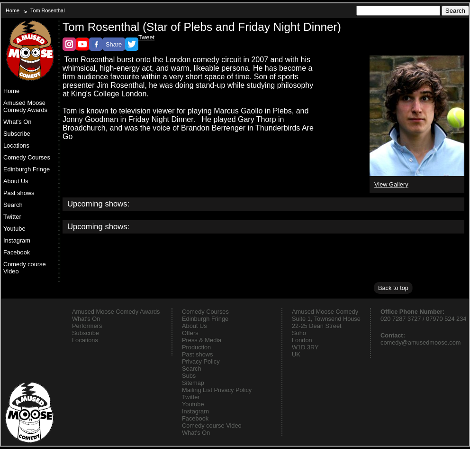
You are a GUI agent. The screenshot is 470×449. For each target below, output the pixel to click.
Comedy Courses (26, 157)
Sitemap (193, 382)
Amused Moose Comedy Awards (25, 106)
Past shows (18, 192)
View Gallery (391, 184)
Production (196, 347)
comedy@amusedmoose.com (420, 342)
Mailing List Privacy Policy (217, 389)
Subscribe (16, 133)
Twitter (12, 216)
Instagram (16, 240)
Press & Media (201, 340)
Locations (16, 145)
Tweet (146, 37)
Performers (87, 325)
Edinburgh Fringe (26, 169)
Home (12, 10)
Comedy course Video (24, 268)
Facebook (16, 252)
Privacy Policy (201, 361)
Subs (189, 375)
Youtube (14, 228)
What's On (17, 121)
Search (13, 204)
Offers (190, 333)
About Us (15, 181)
